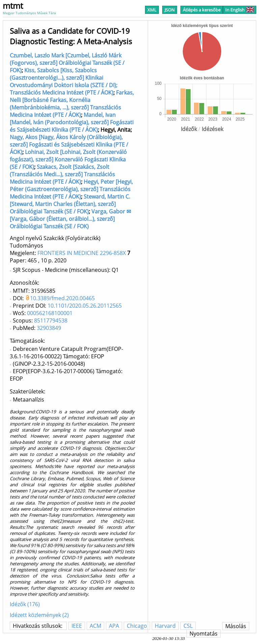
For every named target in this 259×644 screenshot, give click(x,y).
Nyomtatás (204, 633)
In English (239, 10)
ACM (95, 625)
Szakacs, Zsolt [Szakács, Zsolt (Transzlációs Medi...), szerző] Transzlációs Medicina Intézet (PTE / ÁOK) (62, 174)
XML (151, 10)
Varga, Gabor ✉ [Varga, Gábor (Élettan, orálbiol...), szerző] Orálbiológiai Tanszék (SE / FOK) (70, 219)
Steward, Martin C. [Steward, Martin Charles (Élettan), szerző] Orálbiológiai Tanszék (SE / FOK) (70, 204)
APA (114, 625)
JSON (170, 10)
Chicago (137, 625)
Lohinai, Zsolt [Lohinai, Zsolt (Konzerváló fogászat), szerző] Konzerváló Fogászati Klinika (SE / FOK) (68, 159)
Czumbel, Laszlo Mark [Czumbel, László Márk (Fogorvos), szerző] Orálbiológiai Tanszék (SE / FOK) (67, 63)
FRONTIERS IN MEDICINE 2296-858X (81, 253)
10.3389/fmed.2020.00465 (62, 298)
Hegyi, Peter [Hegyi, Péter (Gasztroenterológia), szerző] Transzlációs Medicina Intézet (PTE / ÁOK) (71, 189)
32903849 (49, 328)
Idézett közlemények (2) (39, 615)
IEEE (76, 625)
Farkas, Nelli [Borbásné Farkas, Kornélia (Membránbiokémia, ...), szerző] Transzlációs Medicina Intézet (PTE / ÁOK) (72, 104)
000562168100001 (50, 313)
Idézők (189, 129)
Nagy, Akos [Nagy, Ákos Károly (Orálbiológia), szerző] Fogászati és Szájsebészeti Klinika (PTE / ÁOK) (69, 144)
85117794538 (50, 320)
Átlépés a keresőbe (202, 10)
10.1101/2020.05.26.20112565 (85, 305)
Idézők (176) (25, 604)
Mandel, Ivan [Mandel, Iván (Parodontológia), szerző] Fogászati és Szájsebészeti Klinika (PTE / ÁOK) (72, 122)
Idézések (212, 129)
